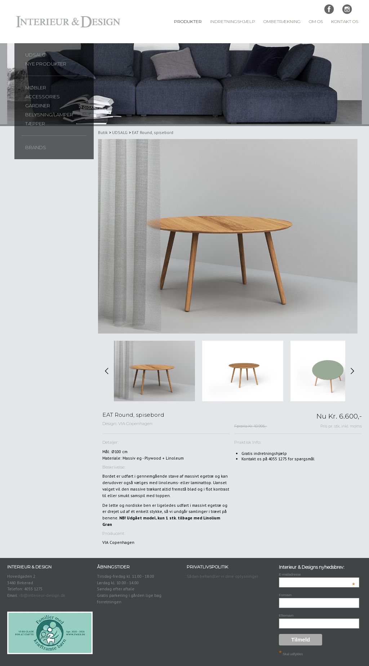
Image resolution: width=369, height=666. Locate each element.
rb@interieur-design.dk (42, 595)
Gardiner (37, 105)
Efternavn (286, 615)
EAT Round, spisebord (152, 132)
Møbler (35, 87)
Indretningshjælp (232, 21)
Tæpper (35, 123)
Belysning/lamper (49, 114)
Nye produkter (45, 64)
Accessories (42, 96)
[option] (154, 371)
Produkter (188, 21)
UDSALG (35, 55)
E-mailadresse (317, 574)
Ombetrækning (282, 21)
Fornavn (285, 595)
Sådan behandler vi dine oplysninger (222, 576)
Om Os (316, 21)
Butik (103, 132)
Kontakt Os (344, 21)
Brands (35, 147)
